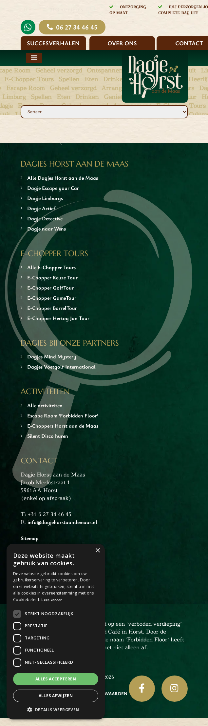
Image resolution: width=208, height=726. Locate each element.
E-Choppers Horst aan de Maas (62, 425)
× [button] (97, 550)
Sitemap (30, 538)
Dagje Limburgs (45, 198)
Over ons (122, 43)
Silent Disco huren (47, 435)
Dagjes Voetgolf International (61, 366)
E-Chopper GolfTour (50, 287)
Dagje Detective (45, 218)
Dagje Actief (41, 208)
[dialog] (56, 631)
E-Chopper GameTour (51, 297)
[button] (55, 709)
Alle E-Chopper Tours (51, 267)
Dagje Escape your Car (53, 188)
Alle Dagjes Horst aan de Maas (62, 177)
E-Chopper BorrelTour (52, 308)
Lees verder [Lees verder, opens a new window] (51, 599)
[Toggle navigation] (34, 58)
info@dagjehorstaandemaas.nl (62, 522)
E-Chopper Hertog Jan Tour (58, 318)
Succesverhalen (53, 43)
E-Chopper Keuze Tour (52, 277)
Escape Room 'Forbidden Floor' (62, 415)
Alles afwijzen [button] (56, 695)
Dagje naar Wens (46, 228)
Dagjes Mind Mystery (51, 356)
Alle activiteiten (45, 405)
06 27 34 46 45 (76, 27)
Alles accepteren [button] (55, 679)
